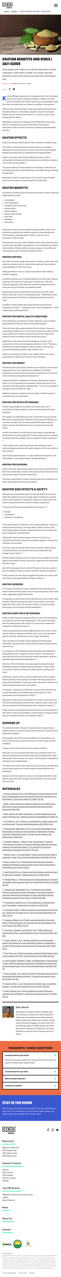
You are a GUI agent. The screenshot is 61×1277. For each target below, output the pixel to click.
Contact (6, 1229)
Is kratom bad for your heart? (17, 1055)
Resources (8, 1141)
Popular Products (11, 1163)
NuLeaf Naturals (8, 1200)
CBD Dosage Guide (9, 1150)
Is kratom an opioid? (13, 1085)
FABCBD (5, 1181)
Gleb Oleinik (6, 84)
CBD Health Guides (9, 1156)
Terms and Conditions (9, 1273)
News (5, 1207)
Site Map (32, 1273)
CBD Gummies (7, 1172)
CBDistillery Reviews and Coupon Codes (17, 1194)
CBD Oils (5, 1170)
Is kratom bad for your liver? (16, 1071)
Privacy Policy (22, 1273)
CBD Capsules (7, 1175)
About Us (7, 1218)
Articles (14, 11)
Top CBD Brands (11, 1188)
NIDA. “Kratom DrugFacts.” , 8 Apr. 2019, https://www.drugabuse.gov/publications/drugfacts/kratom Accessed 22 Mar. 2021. (28, 807)
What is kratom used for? (15, 1078)
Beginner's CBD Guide (10, 1147)
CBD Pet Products (9, 1178)
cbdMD (5, 1197)
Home (6, 11)
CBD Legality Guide (9, 1153)
